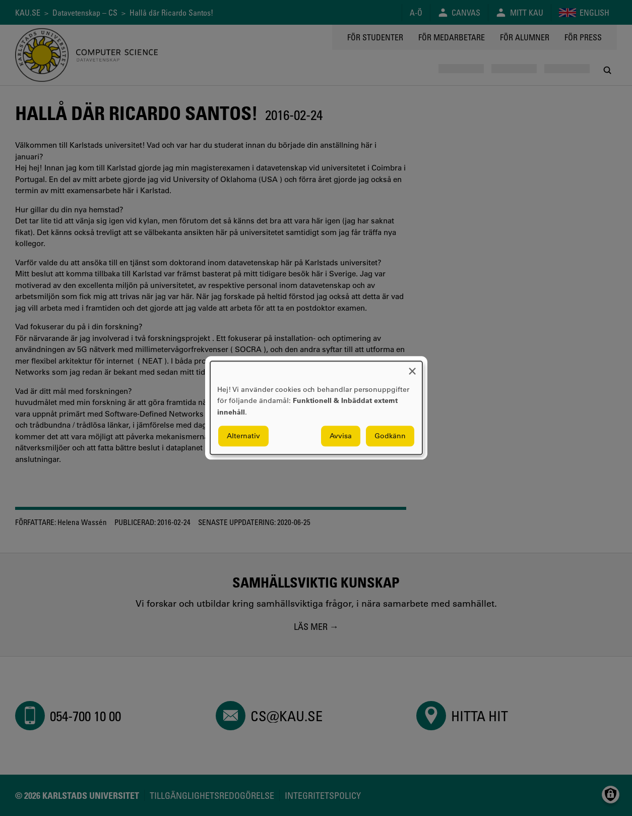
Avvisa (341, 436)
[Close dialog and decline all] (412, 367)
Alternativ (243, 436)
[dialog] (316, 407)
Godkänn (390, 436)
